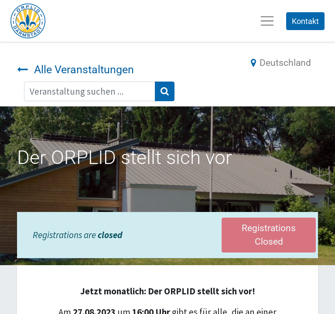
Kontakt (305, 21)
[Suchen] (164, 91)
